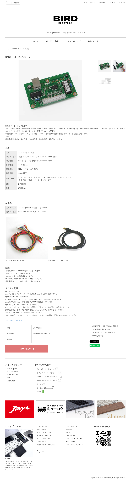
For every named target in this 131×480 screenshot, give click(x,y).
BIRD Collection (17, 49)
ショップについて (74, 41)
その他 (27, 49)
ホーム (35, 41)
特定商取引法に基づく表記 (46, 445)
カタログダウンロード (13, 320)
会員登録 (102, 2)
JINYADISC (11, 381)
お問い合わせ (93, 41)
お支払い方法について (44, 432)
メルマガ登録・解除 (44, 438)
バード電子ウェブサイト (74, 445)
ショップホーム (42, 426)
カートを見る (70, 435)
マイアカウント (89, 2)
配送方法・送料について (45, 435)
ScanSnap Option (13, 375)
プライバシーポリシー (74, 438)
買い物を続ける (97, 336)
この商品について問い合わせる (103, 333)
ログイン (112, 2)
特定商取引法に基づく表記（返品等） (106, 326)
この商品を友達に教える (101, 329)
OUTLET (10, 378)
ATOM (73, 442)
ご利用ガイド (41, 442)
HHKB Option (12, 369)
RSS (67, 442)
